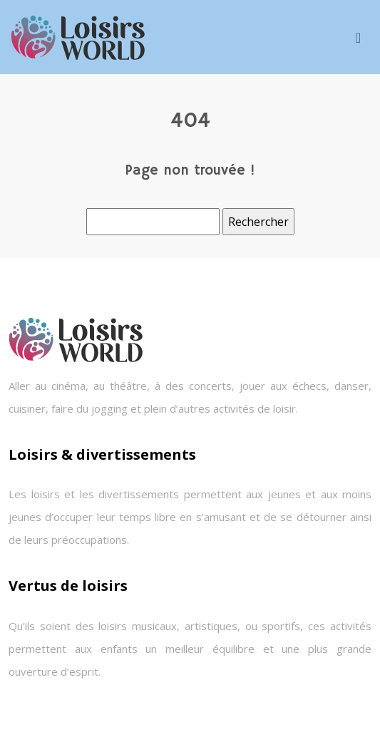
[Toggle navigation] (358, 37)
